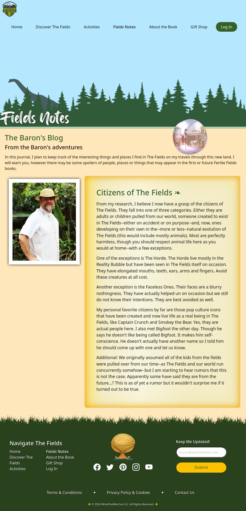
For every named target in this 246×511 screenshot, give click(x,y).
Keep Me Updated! (201, 448)
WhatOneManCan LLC (115, 504)
